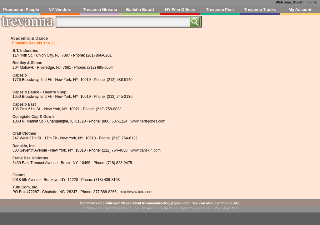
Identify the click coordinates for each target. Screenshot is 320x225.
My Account (299, 9)
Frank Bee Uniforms (30, 158)
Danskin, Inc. (24, 146)
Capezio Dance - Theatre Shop (39, 92)
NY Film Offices (180, 9)
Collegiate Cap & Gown (33, 116)
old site (233, 203)
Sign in (311, 2)
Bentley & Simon (27, 63)
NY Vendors (60, 9)
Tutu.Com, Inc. (25, 187)
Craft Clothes (24, 133)
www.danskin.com (146, 150)
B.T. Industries (25, 50)
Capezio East (24, 104)
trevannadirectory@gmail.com (166, 203)
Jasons (18, 175)
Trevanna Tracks (260, 9)
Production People (21, 9)
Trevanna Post (220, 9)
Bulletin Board (140, 9)
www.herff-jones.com (148, 121)
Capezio (19, 75)
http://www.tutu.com (136, 192)
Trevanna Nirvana (100, 9)
